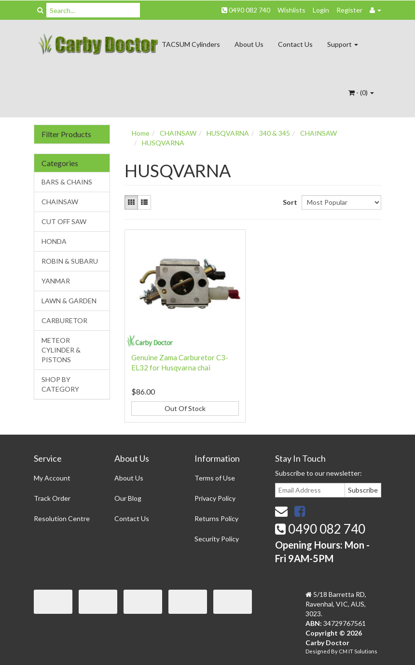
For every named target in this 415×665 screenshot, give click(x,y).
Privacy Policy (214, 498)
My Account (52, 478)
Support (342, 44)
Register (349, 10)
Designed (318, 651)
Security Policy (216, 539)
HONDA (54, 241)
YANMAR (56, 281)
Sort (288, 202)
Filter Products (66, 134)
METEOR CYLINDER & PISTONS (61, 350)
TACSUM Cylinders (191, 44)
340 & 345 (274, 133)
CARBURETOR (64, 320)
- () (361, 92)
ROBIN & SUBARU (70, 261)
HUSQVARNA (228, 133)
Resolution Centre (62, 518)
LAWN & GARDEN (69, 301)
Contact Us (295, 44)
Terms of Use (214, 478)
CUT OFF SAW (64, 221)
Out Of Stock (185, 408)
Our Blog (127, 498)
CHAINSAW (60, 202)
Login (321, 10)
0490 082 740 (245, 10)
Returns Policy (216, 518)
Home (141, 133)
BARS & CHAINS (67, 182)
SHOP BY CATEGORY (60, 384)
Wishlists (291, 10)
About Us (249, 44)
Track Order (52, 498)
